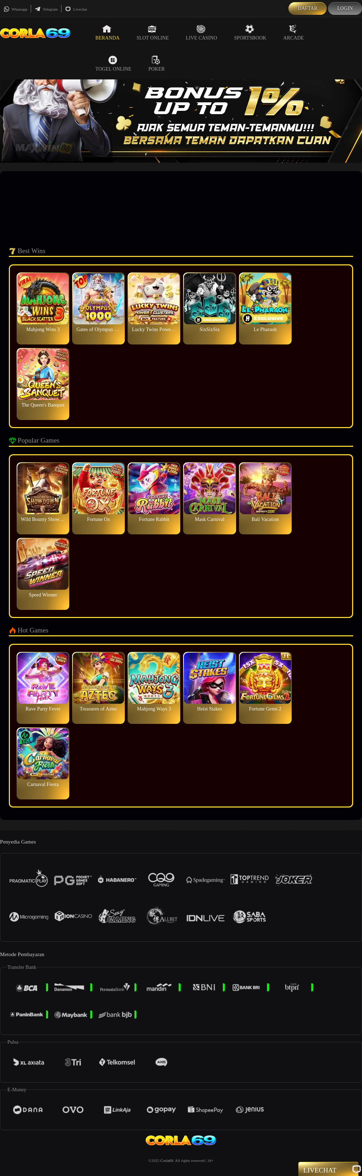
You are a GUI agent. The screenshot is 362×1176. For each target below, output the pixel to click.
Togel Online (113, 63)
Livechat (76, 9)
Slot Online (152, 32)
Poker (156, 63)
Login (345, 8)
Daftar (307, 8)
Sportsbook (250, 32)
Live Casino (201, 32)
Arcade (293, 32)
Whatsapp (15, 9)
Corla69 (166, 1160)
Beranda (107, 32)
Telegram (46, 9)
